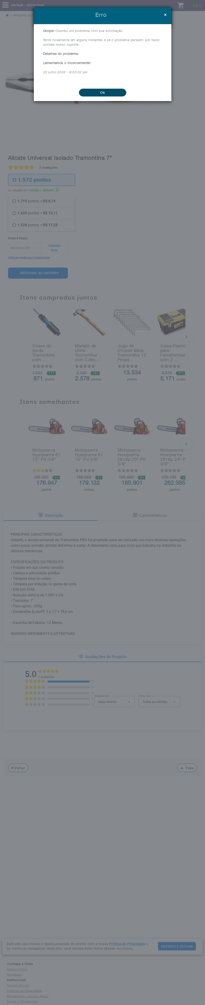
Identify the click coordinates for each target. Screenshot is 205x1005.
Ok (102, 92)
